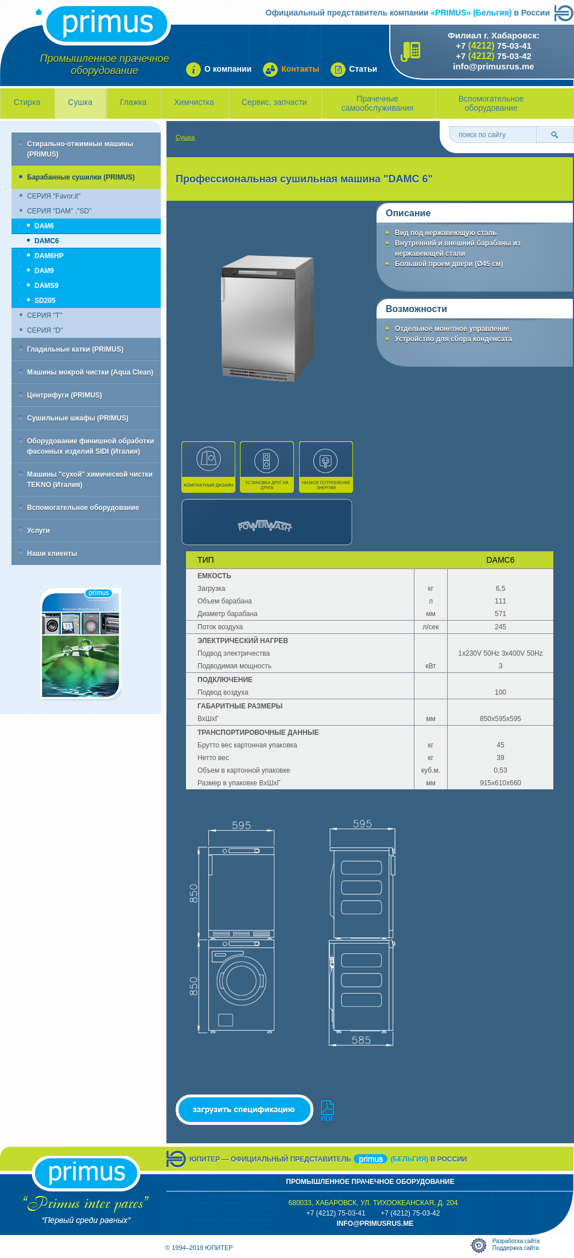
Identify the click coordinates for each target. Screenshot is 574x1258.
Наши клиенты (52, 554)
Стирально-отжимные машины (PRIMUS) (80, 149)
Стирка (27, 102)
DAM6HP (49, 256)
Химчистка (194, 102)
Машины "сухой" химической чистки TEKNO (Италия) (90, 479)
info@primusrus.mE (374, 1224)
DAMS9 (46, 286)
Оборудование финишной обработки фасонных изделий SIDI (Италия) (90, 446)
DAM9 (44, 271)
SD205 (45, 301)
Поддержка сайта (515, 1248)
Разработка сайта (516, 1241)
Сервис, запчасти (274, 102)
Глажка (133, 102)
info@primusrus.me (493, 66)
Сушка (80, 102)
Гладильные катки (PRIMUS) (75, 349)
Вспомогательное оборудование (491, 103)
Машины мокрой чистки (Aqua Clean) (90, 372)
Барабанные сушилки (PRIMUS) (81, 177)
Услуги (38, 531)
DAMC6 (46, 241)
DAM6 (44, 226)
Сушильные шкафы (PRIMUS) (78, 418)
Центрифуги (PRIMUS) (64, 395)
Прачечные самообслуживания (378, 103)
